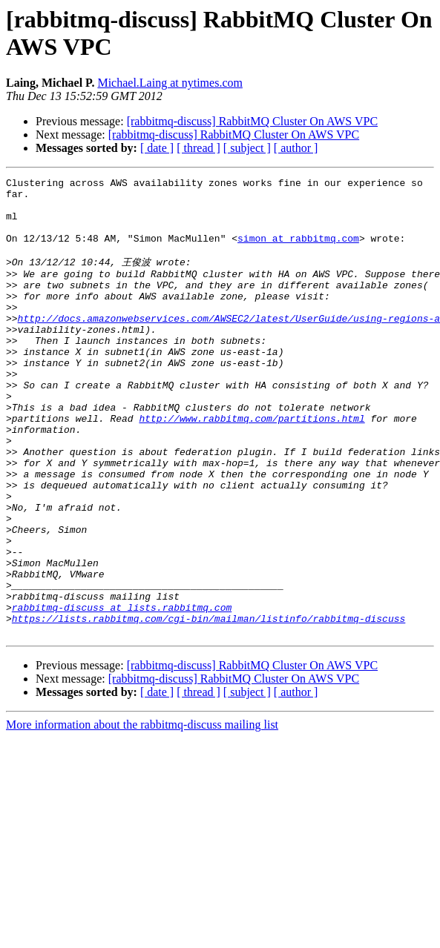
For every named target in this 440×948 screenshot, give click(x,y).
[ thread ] (198, 148)
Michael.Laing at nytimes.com (170, 82)
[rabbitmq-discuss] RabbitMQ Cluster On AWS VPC (252, 121)
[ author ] (296, 148)
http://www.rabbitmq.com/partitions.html (251, 465)
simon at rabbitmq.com (298, 251)
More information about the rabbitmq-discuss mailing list (142, 814)
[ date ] (157, 148)
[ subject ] (247, 148)
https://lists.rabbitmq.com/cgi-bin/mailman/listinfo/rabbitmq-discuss (208, 705)
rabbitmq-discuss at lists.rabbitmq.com (122, 692)
